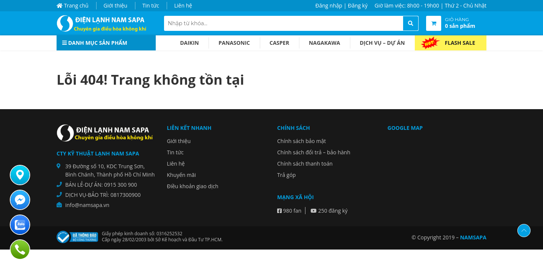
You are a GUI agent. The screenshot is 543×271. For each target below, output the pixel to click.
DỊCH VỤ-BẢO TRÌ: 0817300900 (103, 194)
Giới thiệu (115, 5)
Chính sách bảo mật (301, 141)
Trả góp (286, 174)
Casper (279, 42)
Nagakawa (324, 42)
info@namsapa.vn (87, 205)
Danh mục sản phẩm (94, 42)
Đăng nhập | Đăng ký (341, 5)
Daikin (189, 42)
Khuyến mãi (181, 174)
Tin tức (151, 5)
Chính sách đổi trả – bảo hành (313, 152)
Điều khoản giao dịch (193, 186)
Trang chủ (73, 5)
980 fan (289, 210)
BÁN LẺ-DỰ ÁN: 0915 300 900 (101, 184)
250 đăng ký (329, 210)
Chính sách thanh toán (305, 163)
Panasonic (234, 42)
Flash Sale (460, 42)
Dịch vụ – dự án (382, 42)
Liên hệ (183, 5)
